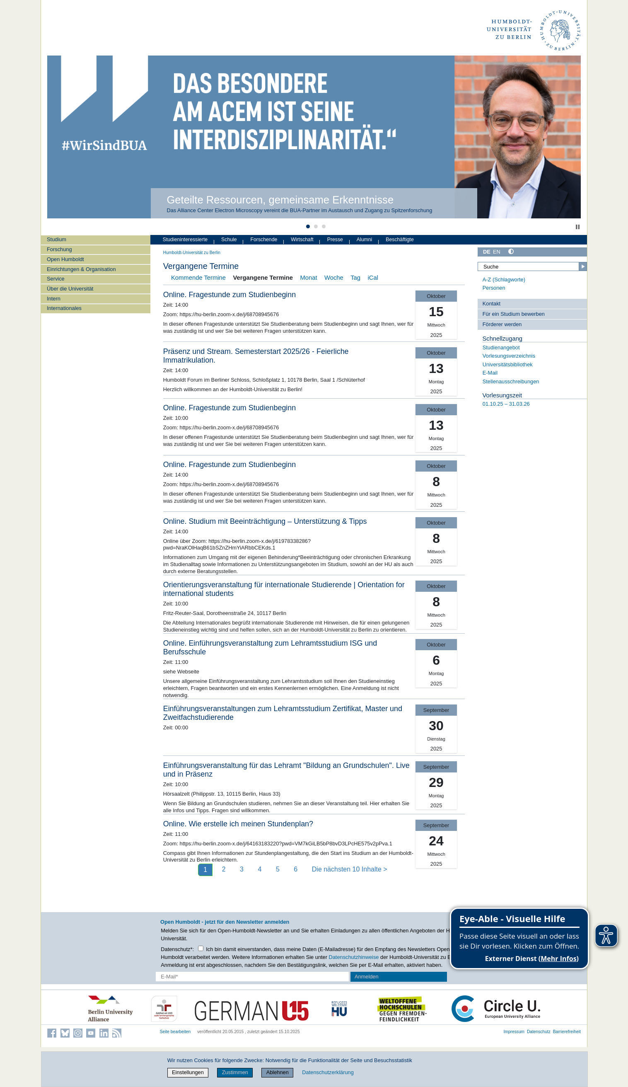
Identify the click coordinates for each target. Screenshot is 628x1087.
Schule (229, 239)
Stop (578, 227)
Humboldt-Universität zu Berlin (191, 252)
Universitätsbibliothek (508, 364)
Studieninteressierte (185, 239)
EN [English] (496, 252)
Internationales (64, 308)
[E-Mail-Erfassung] (252, 976)
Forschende (264, 239)
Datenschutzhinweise (354, 957)
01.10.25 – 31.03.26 (506, 404)
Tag (355, 277)
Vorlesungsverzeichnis (509, 356)
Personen (494, 288)
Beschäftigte (400, 239)
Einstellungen (188, 1072)
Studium (56, 239)
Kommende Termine (198, 277)
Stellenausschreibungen (511, 381)
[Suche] (532, 266)
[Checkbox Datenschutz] (200, 948)
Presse (335, 239)
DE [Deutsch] (486, 252)
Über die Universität (70, 289)
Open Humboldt (65, 259)
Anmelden (367, 976)
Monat (308, 277)
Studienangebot (501, 347)
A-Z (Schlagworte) (504, 279)
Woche (333, 277)
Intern (53, 298)
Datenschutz (539, 1031)
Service (56, 279)
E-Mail (490, 373)
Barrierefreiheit (567, 1031)
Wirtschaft (302, 239)
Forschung (59, 249)
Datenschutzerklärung (327, 1072)
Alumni (364, 239)
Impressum (513, 1031)
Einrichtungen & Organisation (81, 269)
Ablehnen (277, 1072)
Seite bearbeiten (175, 1031)
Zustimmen (235, 1072)
